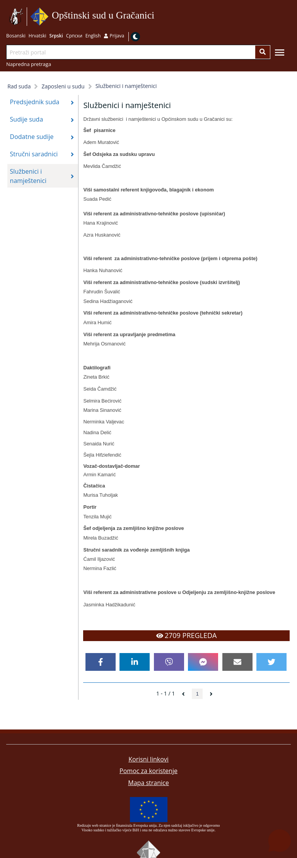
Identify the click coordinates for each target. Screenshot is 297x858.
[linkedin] (134, 662)
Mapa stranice (148, 782)
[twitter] (271, 662)
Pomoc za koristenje (148, 771)
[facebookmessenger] (203, 662)
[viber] (169, 662)
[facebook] (100, 662)
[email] (237, 662)
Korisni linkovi (148, 759)
